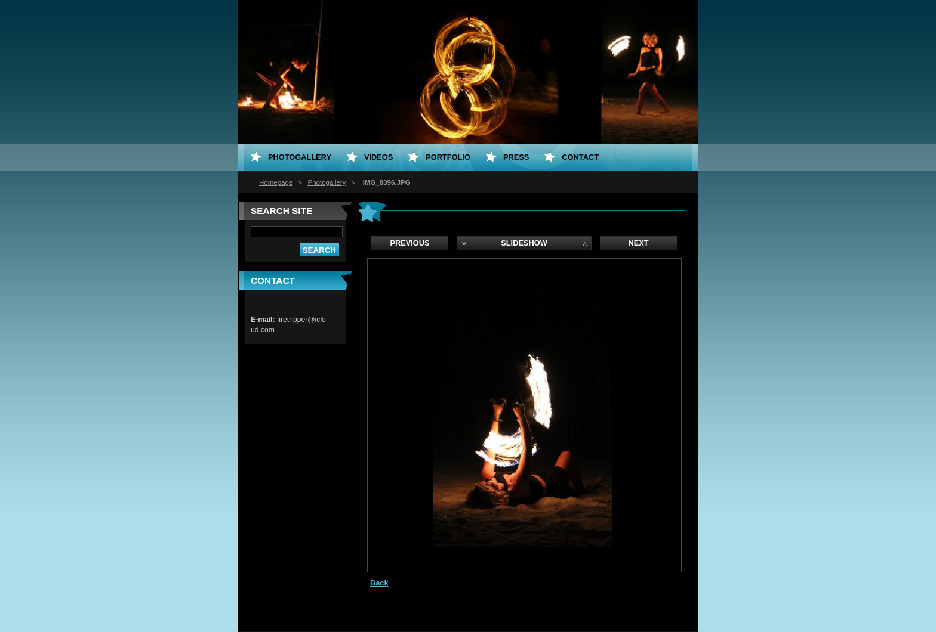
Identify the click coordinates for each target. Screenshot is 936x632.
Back (379, 582)
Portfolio (448, 157)
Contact (580, 157)
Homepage (275, 182)
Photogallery (326, 182)
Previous (409, 242)
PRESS (516, 157)
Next (638, 242)
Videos (378, 157)
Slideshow (524, 242)
